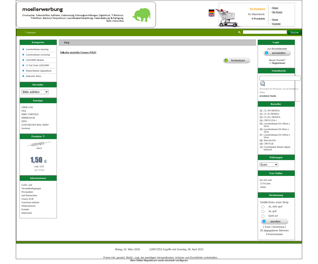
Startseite (30, 32)
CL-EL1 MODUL (272, 117)
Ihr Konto (277, 12)
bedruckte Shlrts (33, 76)
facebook (25, 128)
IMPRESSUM (28, 118)
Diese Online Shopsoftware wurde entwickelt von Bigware (159, 260)
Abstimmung (278, 227)
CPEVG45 (269, 143)
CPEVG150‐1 (270, 120)
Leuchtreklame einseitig (37, 49)
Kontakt (276, 23)
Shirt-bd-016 (270, 140)
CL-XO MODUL (272, 110)
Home (275, 8)
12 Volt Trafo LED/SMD (37, 65)
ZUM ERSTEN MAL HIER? (35, 124)
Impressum (26, 213)
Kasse (275, 19)
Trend (267, 227)
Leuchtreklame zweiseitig (38, 54)
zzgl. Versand (39, 170)
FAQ (23, 111)
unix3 (39, 148)
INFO (24, 121)
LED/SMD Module (35, 60)
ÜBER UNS (27, 107)
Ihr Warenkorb (257, 8)
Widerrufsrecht (28, 206)
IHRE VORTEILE (30, 114)
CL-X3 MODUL (272, 114)
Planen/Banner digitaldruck (38, 70)
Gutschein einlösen (30, 202)
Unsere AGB (27, 199)
